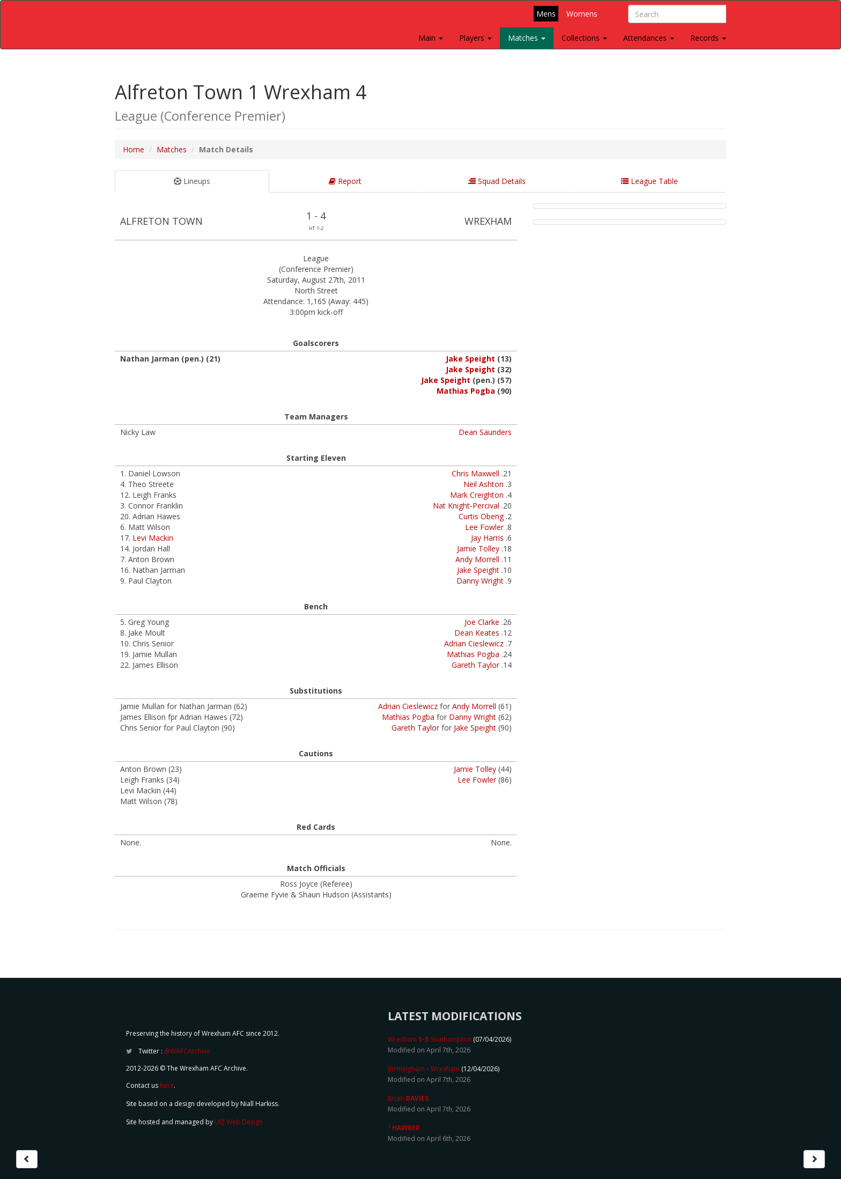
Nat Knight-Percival (466, 505)
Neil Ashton (483, 484)
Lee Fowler (484, 527)
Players (475, 38)
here (167, 1085)
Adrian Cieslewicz (474, 643)
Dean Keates (476, 633)
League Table (649, 181)
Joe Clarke (481, 622)
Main (430, 38)
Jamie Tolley (478, 548)
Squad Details (497, 181)
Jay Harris (487, 538)
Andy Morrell (477, 559)
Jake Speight (470, 358)
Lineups (192, 181)
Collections (584, 38)
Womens (581, 14)
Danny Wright (480, 581)
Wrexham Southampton (429, 1039)
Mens (546, 14)
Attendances (648, 38)
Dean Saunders (485, 432)
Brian (408, 1098)
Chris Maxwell (475, 473)
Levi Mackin (152, 538)
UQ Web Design (239, 1121)
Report (345, 181)
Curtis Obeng (481, 516)
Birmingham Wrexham (424, 1068)
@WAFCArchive (187, 1051)
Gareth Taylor (475, 665)
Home (133, 149)
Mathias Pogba (466, 391)
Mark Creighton (477, 495)
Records (708, 38)
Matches (526, 38)
